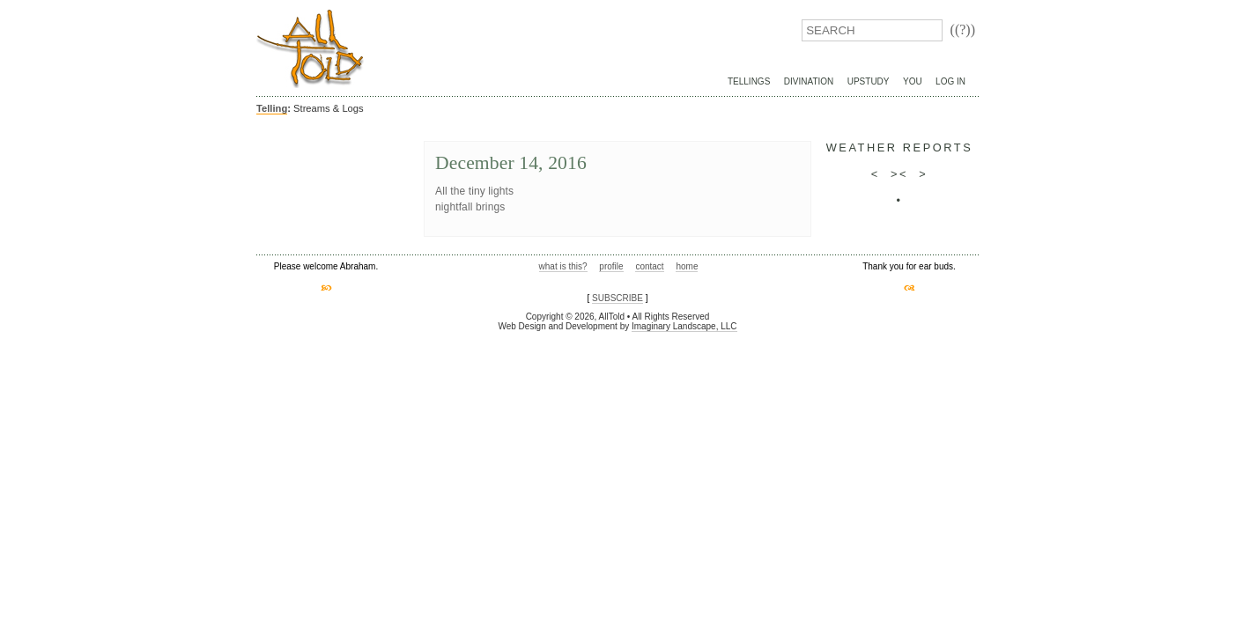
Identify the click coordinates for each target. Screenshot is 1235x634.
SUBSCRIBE (617, 298)
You (912, 81)
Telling (271, 108)
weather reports (899, 147)
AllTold (310, 49)
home (687, 266)
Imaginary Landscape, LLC (684, 326)
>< (899, 174)
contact (649, 266)
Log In (950, 81)
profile (611, 266)
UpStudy (868, 81)
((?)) (962, 29)
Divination (808, 81)
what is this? (563, 266)
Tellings (749, 81)
